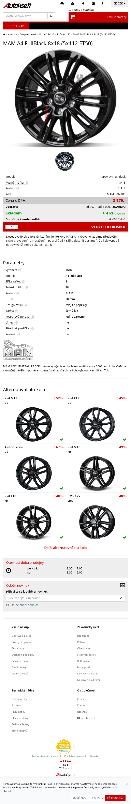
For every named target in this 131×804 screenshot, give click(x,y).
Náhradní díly (19, 699)
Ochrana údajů (20, 673)
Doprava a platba (21, 635)
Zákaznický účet (88, 627)
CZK (119, 3)
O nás (80, 699)
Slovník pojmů (19, 730)
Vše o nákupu (21, 627)
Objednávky (83, 648)
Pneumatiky (18, 711)
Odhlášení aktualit (87, 673)
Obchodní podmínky (23, 654)
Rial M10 (74, 449)
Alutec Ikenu (13, 449)
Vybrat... (97, 798)
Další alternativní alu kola (65, 547)
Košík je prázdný (117, 17)
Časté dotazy (19, 667)
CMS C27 (74, 498)
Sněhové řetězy (20, 724)
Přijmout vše (115, 798)
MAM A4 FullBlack (113, 177)
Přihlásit (81, 642)
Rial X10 (10, 498)
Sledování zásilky (86, 654)
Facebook (86, 718)
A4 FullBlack (74, 276)
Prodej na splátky (21, 642)
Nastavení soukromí (88, 679)
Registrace (83, 635)
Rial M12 (10, 400)
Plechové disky (20, 718)
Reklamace (18, 648)
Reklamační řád (20, 660)
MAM (69, 270)
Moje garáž (83, 667)
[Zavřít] (127, 784)
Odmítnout (80, 798)
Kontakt (81, 705)
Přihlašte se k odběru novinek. (27, 591)
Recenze (82, 711)
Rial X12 (73, 400)
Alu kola (16, 705)
